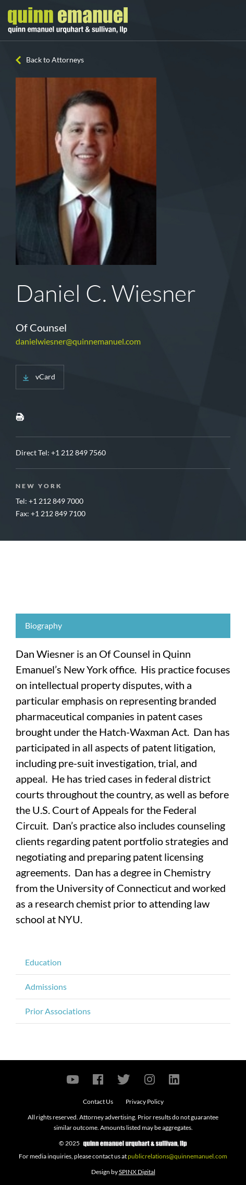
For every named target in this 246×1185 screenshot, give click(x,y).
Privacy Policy (145, 1101)
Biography (43, 625)
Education (43, 962)
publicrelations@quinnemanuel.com (177, 1156)
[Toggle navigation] (228, 20)
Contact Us (98, 1101)
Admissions (46, 986)
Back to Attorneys (55, 59)
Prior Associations (58, 1011)
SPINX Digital (137, 1172)
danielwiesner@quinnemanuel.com (78, 341)
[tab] (123, 626)
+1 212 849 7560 (78, 452)
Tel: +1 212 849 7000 (49, 500)
